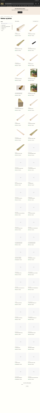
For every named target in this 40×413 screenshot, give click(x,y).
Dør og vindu (14, 5)
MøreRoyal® (3, 25)
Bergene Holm (4, 27)
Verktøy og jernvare (30, 5)
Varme (19, 5)
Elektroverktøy (25, 5)
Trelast (11, 16)
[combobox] (19, 4)
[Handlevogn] (36, 4)
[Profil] (38, 4)
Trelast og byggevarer (9, 5)
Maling (22, 5)
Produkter (2, 16)
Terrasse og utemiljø (3, 5)
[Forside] (2, 4)
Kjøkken (35, 5)
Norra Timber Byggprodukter (6, 26)
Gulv (17, 5)
